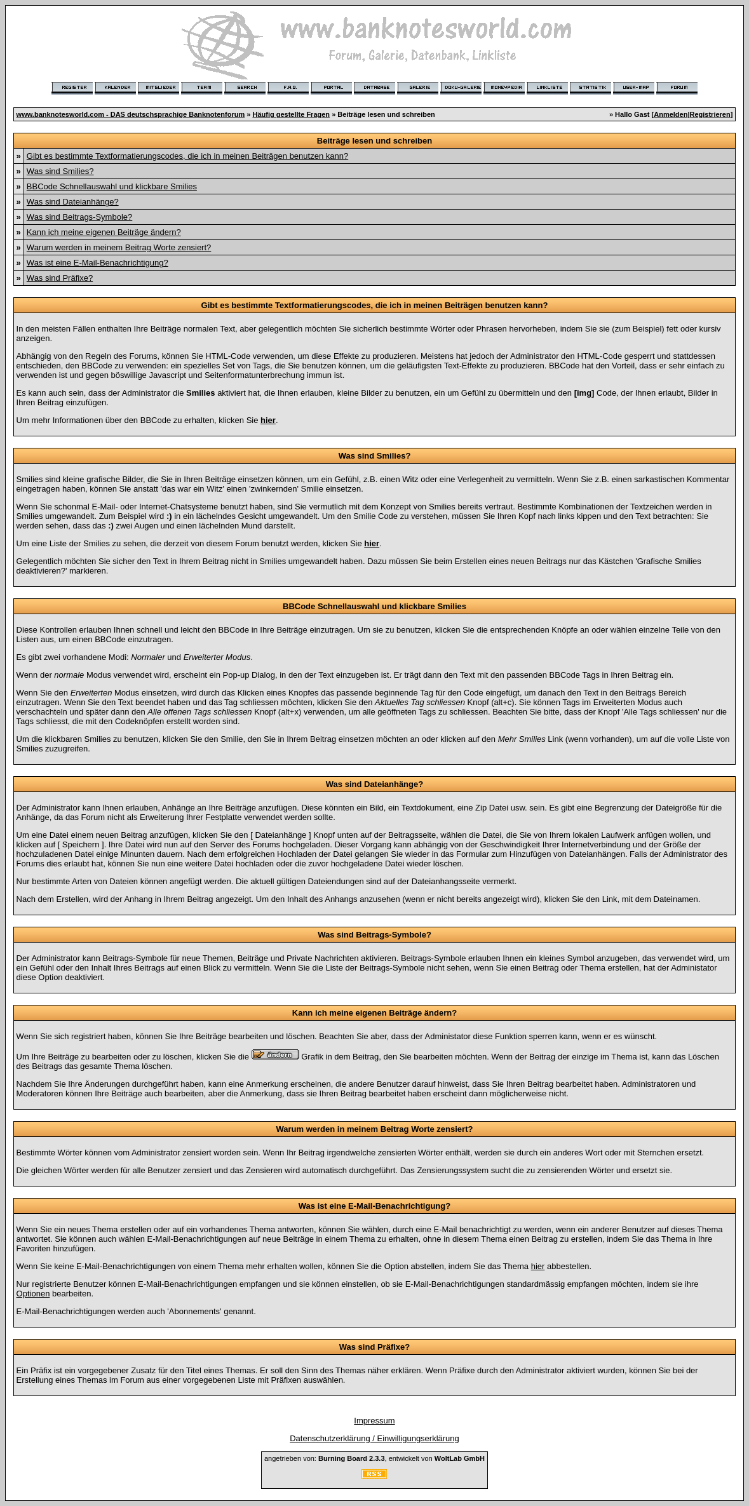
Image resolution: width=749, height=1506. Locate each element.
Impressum (374, 1420)
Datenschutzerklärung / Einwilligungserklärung (374, 1438)
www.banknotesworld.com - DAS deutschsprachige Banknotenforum (131, 114)
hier (538, 1266)
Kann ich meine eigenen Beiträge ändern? (104, 232)
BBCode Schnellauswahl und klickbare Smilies (112, 186)
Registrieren (710, 114)
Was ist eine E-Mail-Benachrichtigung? (97, 262)
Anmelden (670, 114)
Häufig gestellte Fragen (291, 114)
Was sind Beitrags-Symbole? (79, 217)
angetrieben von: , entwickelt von (374, 1458)
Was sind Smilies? (60, 171)
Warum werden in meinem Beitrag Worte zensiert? (119, 247)
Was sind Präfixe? (60, 278)
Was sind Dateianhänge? (73, 201)
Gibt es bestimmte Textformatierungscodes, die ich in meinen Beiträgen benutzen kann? (187, 156)
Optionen (33, 1293)
